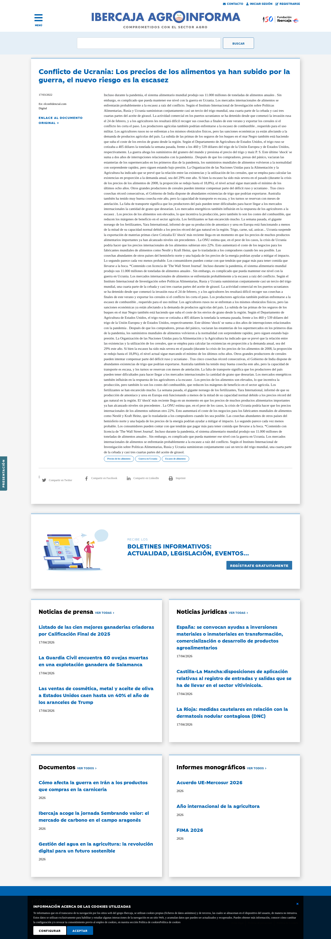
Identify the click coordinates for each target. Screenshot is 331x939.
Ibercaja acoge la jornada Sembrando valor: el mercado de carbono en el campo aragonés (94, 816)
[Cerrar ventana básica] (297, 903)
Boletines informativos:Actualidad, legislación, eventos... (188, 549)
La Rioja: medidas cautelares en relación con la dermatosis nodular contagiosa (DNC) (232, 712)
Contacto (233, 3)
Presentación (3, 473)
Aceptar (80, 930)
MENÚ (38, 25)
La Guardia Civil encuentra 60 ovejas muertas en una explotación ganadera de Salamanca (93, 661)
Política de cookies (170, 922)
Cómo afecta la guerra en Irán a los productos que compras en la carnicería (93, 786)
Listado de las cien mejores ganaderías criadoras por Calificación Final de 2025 (96, 630)
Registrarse (287, 3)
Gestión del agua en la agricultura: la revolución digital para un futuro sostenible (96, 847)
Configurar (50, 930)
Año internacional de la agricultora (218, 805)
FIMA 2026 (190, 829)
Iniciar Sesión (259, 3)
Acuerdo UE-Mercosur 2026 (210, 782)
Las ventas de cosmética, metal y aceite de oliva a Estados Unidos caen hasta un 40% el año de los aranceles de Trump (96, 695)
